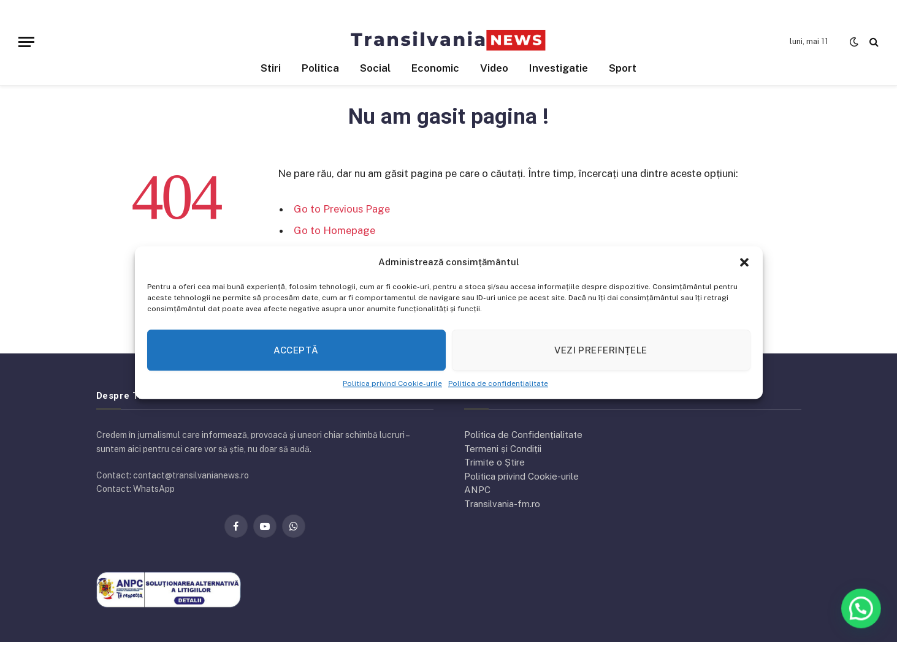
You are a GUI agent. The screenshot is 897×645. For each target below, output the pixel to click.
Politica (320, 68)
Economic (435, 68)
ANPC (477, 490)
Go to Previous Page (342, 209)
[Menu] (26, 42)
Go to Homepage (334, 230)
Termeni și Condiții (502, 448)
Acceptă (295, 350)
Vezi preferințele (600, 350)
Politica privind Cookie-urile (392, 383)
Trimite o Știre (494, 462)
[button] (744, 262)
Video (494, 68)
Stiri (271, 68)
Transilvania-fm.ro (502, 504)
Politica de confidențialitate (498, 383)
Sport (622, 68)
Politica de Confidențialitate (523, 434)
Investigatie (558, 68)
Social (375, 68)
